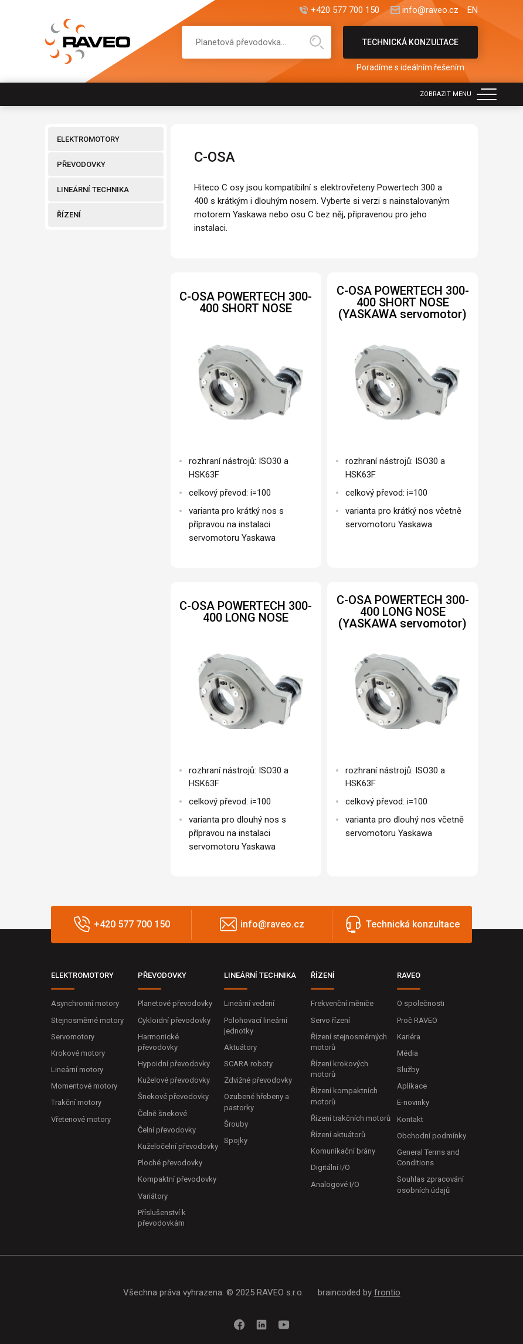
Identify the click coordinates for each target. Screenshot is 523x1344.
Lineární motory (77, 1069)
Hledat (317, 42)
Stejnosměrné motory (87, 1020)
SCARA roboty (248, 1063)
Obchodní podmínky (431, 1135)
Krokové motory (78, 1053)
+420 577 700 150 (345, 10)
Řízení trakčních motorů (350, 1118)
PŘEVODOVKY (81, 164)
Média (407, 1053)
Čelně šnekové (162, 1113)
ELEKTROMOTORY (88, 139)
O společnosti (420, 1003)
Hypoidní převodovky (174, 1063)
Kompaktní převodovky (177, 1179)
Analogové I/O (335, 1184)
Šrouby (236, 1124)
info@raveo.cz (430, 10)
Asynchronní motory (85, 1003)
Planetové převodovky (175, 1003)
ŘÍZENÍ (69, 214)
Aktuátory (240, 1047)
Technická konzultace (410, 48)
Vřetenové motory (81, 1119)
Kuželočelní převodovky (178, 1146)
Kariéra (408, 1036)
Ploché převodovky (170, 1162)
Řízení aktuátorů (338, 1134)
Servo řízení (330, 1020)
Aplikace (412, 1086)
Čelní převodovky (167, 1129)
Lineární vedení (249, 1003)
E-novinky (413, 1102)
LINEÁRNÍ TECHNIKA (93, 189)
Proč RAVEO (417, 1020)
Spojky (235, 1140)
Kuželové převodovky (174, 1080)
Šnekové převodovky (173, 1096)
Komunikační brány (343, 1151)
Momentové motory (84, 1086)
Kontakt (410, 1119)
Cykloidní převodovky (174, 1020)
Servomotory (72, 1036)
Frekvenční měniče (342, 1003)
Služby (408, 1069)
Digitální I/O (330, 1167)
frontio (387, 1292)
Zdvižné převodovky (258, 1080)
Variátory (153, 1196)
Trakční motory (76, 1102)
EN (472, 10)
